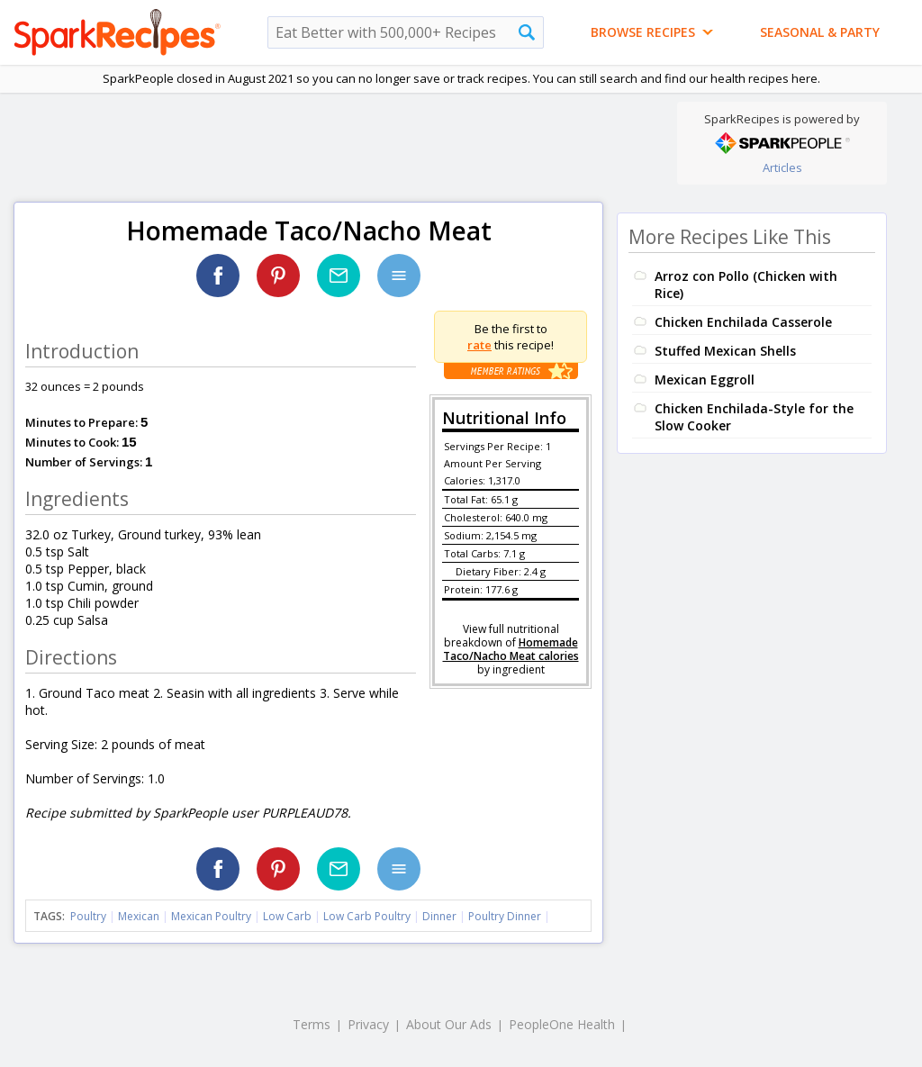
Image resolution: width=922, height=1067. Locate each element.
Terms (311, 1024)
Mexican (138, 916)
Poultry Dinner (504, 916)
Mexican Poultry (211, 916)
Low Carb (287, 916)
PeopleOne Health (562, 1024)
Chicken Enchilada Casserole (743, 321)
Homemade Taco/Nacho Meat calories (511, 649)
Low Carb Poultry (367, 916)
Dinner (439, 916)
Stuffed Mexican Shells (725, 350)
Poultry (88, 916)
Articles (782, 167)
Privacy (368, 1024)
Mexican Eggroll (705, 379)
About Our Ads (449, 1024)
